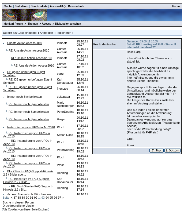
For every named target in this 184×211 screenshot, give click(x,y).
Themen (33, 23)
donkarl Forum (13, 23)
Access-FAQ (58, 6)
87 (15, 197)
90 (27, 197)
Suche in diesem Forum (18, 202)
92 (35, 197)
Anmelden (46, 32)
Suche (8, 6)
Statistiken (21, 6)
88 (19, 197)
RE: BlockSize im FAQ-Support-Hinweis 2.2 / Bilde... (26, 180)
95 (51, 197)
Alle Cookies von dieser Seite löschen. (25, 209)
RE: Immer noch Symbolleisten (29, 104)
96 (55, 197)
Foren (176, 6)
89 (23, 197)
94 (47, 197)
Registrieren (63, 32)
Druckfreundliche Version (19, 205)
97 (59, 197)
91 (31, 197)
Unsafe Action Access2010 (24, 43)
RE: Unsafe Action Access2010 (29, 50)
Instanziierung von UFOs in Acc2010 (31, 127)
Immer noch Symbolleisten (24, 96)
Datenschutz (76, 6)
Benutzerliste (39, 6)
